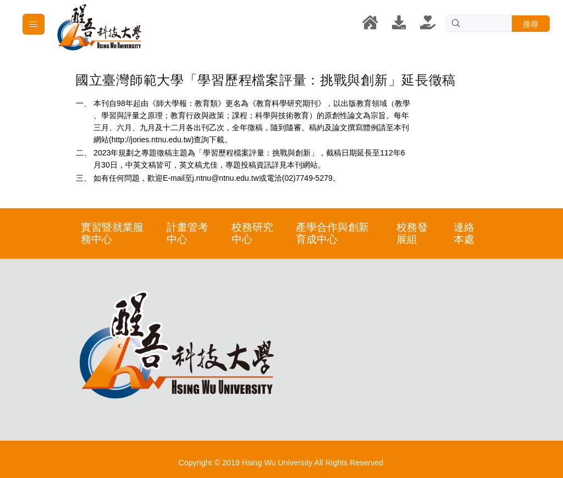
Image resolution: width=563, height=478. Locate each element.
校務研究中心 (252, 233)
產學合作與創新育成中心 (332, 233)
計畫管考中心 (187, 233)
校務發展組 (412, 233)
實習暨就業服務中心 (112, 233)
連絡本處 (464, 233)
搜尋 (531, 24)
